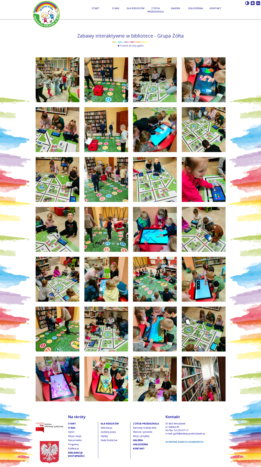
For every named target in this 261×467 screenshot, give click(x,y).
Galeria (175, 8)
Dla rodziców (135, 8)
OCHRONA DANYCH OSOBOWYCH (184, 441)
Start (95, 8)
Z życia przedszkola (155, 10)
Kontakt (215, 8)
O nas (115, 8)
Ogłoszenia (195, 8)
